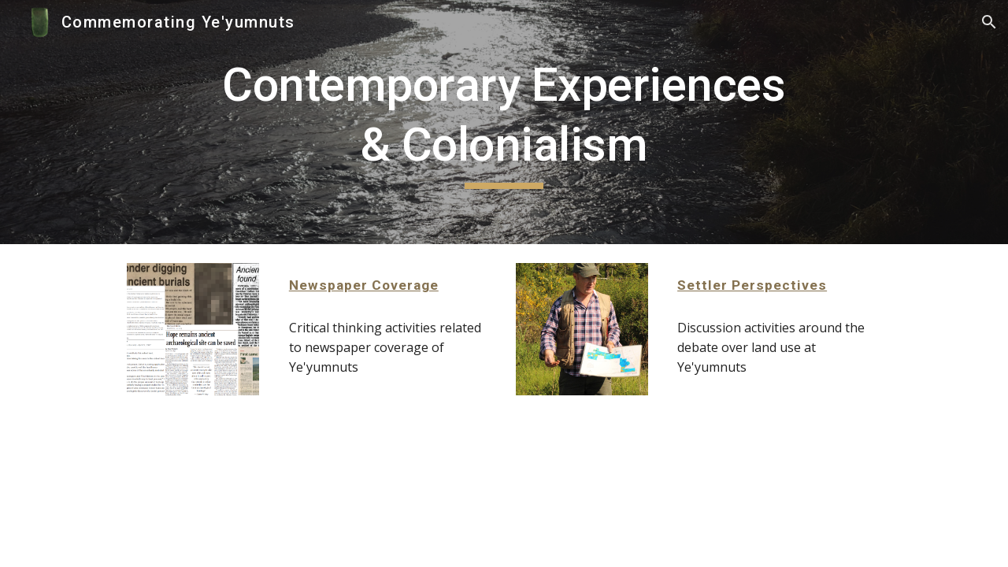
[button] (989, 22)
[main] (504, 122)
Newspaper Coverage (364, 285)
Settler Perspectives (752, 285)
